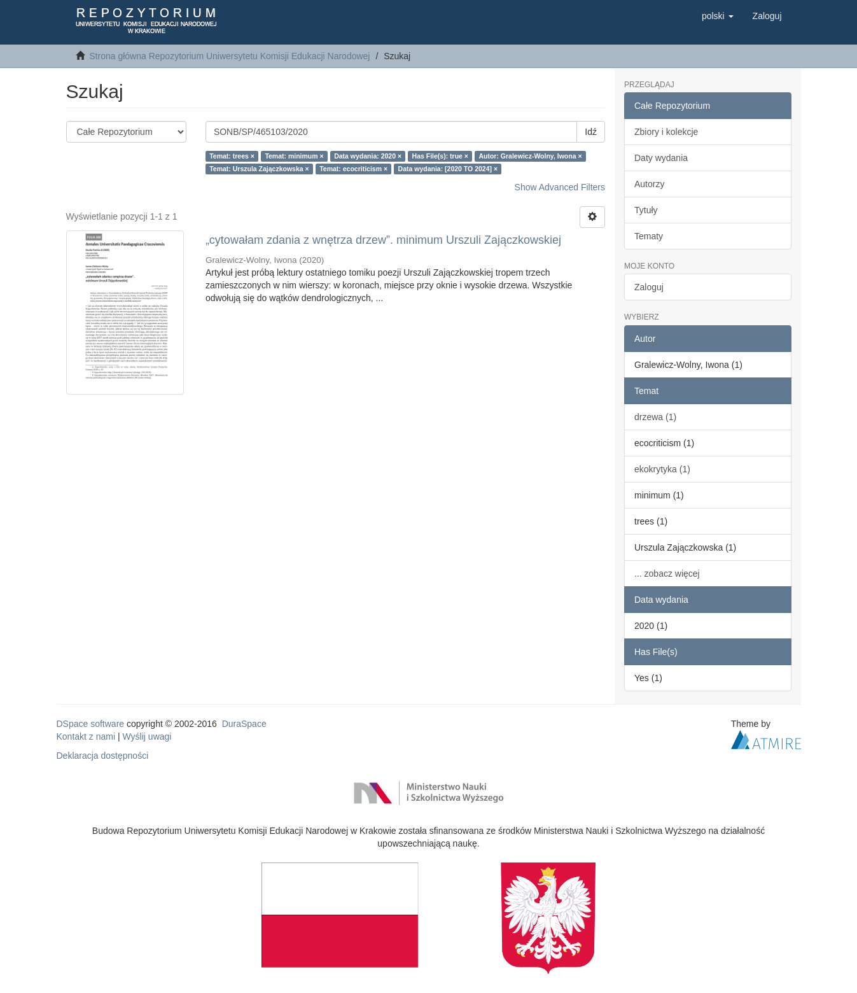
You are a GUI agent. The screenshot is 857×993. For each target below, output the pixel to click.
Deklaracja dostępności (103, 755)
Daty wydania (661, 158)
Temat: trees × (231, 156)
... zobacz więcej (667, 573)
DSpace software (91, 724)
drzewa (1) (655, 417)
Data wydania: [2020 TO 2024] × (448, 169)
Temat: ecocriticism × (353, 169)
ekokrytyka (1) (662, 469)
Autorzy (649, 184)
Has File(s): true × (440, 156)
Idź (591, 132)
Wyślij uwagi (147, 736)
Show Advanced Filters (560, 187)
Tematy (648, 236)
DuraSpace (244, 724)
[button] (717, 16)
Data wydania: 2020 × (367, 156)
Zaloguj (649, 287)
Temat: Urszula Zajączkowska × (259, 169)
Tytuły (646, 210)
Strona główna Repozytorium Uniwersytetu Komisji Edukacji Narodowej (229, 56)
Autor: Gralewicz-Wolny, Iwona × (530, 156)
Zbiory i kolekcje (666, 132)
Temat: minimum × (294, 156)
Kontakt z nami (86, 736)
